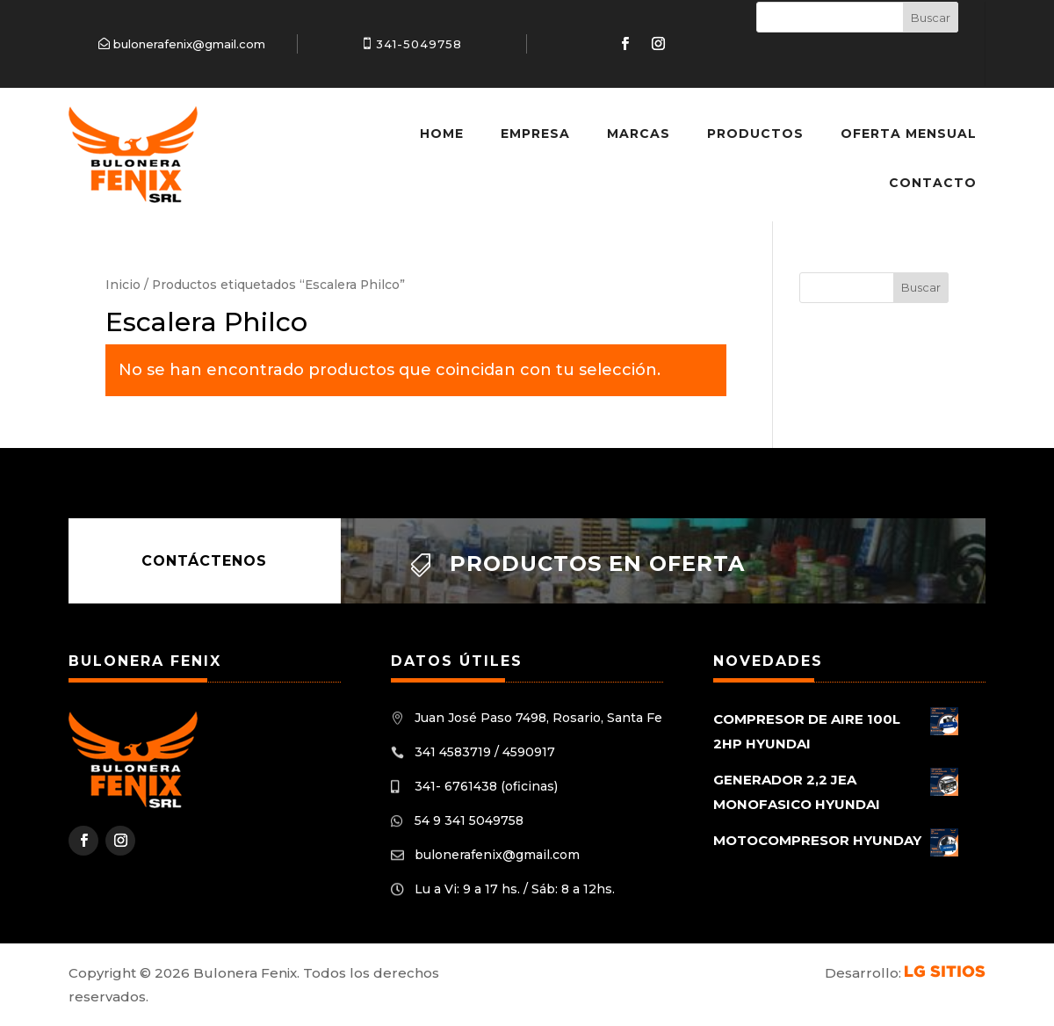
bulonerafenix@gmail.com (189, 44)
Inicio (123, 285)
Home (442, 133)
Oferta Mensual (909, 133)
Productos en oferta (597, 563)
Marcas (638, 133)
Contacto (933, 183)
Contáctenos (204, 561)
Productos (755, 133)
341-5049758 (419, 44)
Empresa (535, 133)
